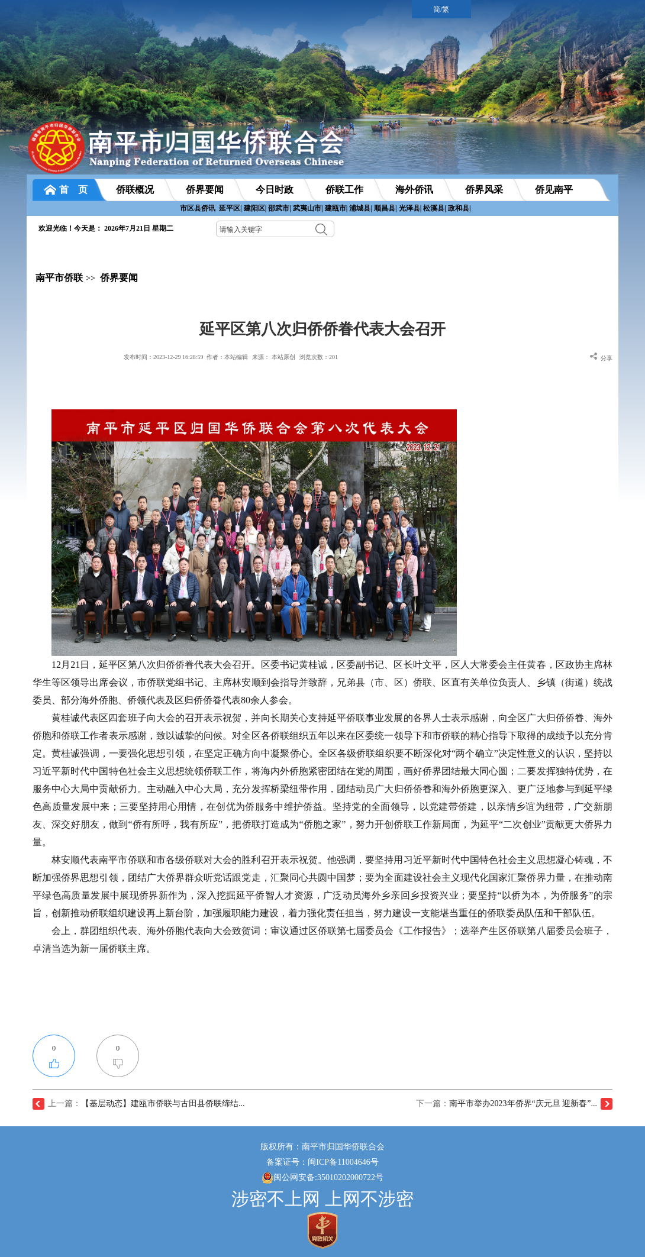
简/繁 (441, 9)
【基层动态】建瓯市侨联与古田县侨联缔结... (163, 1103)
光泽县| (410, 208)
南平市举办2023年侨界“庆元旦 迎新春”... (523, 1103)
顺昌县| (385, 208)
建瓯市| (336, 208)
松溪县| (434, 208)
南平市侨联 (59, 278)
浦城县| (360, 208)
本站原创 (283, 357)
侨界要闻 (119, 278)
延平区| (230, 208)
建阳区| (255, 208)
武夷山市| (308, 208)
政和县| (459, 208)
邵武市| (279, 208)
